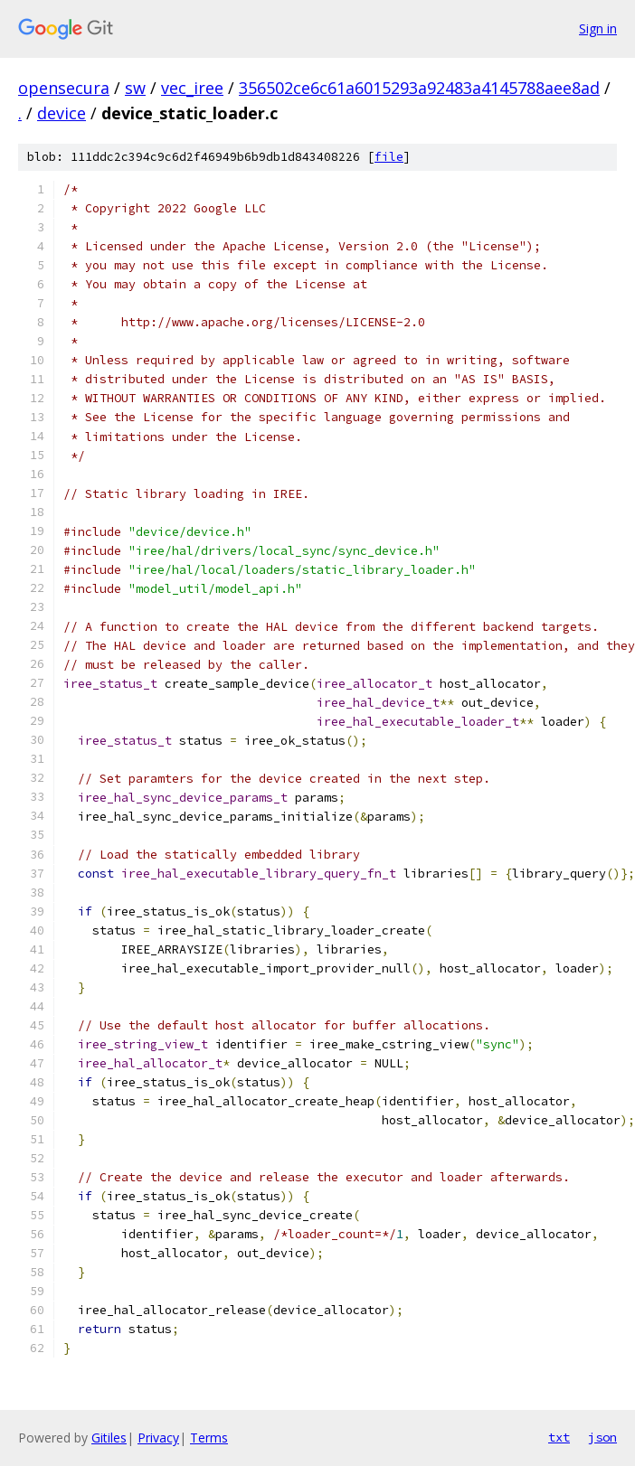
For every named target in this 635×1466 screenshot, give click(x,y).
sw (135, 88)
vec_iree (192, 88)
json (602, 1437)
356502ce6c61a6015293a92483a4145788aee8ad (419, 88)
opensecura (63, 88)
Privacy (158, 1437)
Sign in (598, 28)
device (61, 113)
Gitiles (109, 1437)
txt (559, 1437)
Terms (209, 1437)
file (388, 156)
